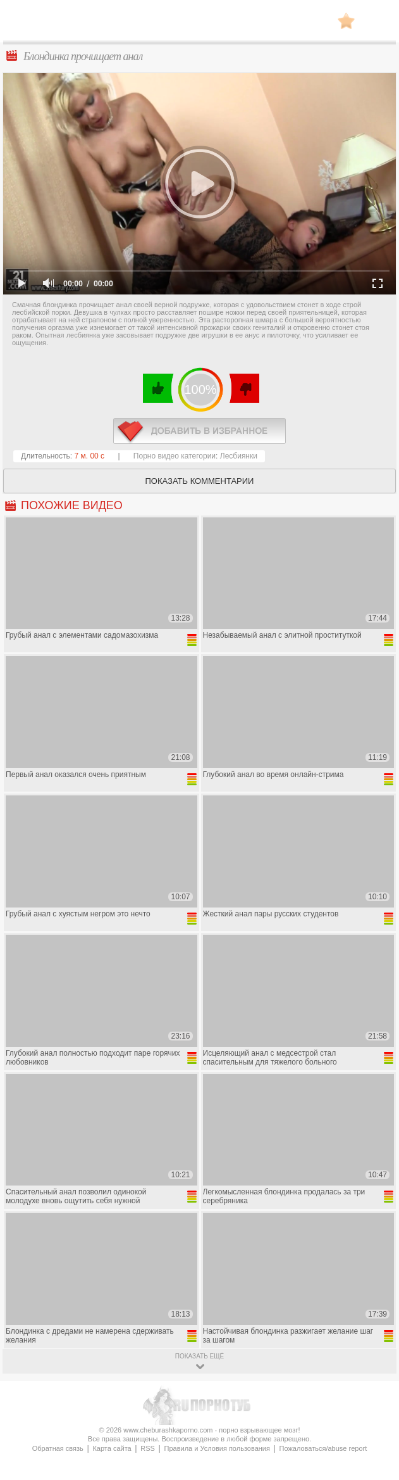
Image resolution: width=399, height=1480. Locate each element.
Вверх (375, 1387)
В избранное (346, 20)
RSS (147, 1448)
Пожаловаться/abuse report (323, 1448)
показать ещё (199, 1356)
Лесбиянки (238, 456)
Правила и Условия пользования (217, 1448)
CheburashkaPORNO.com (200, 24)
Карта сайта (111, 1448)
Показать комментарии (199, 481)
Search (377, 21)
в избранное (199, 431)
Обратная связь (57, 1448)
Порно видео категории (174, 456)
